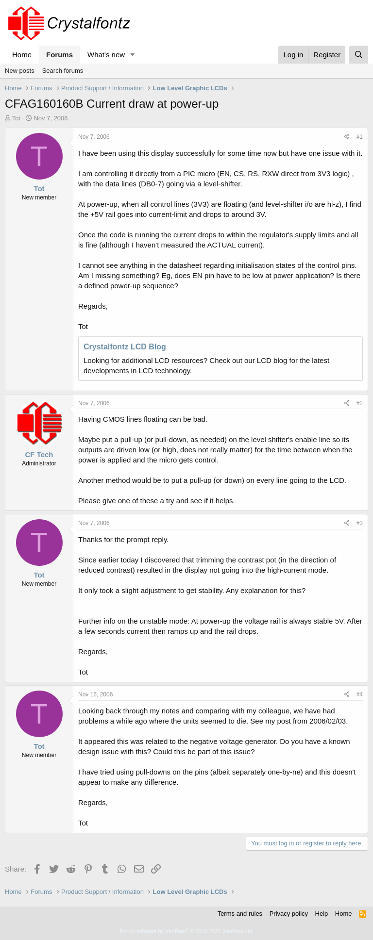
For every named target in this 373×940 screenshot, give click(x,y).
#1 (359, 136)
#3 (359, 523)
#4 (359, 694)
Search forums (63, 70)
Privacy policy (289, 913)
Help (321, 913)
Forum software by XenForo (186, 931)
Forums (59, 54)
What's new (106, 54)
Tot (16, 118)
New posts (19, 70)
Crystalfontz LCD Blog (125, 347)
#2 (359, 403)
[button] (132, 55)
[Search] (358, 55)
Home (22, 54)
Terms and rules (240, 913)
